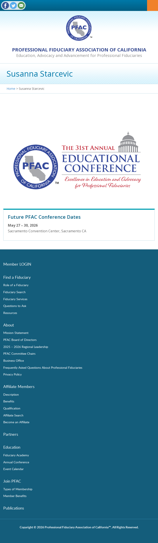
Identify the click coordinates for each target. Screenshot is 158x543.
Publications (13, 508)
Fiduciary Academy (16, 455)
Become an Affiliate (16, 422)
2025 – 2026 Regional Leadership (25, 346)
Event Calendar (13, 469)
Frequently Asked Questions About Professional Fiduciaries (42, 367)
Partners (10, 434)
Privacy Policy (12, 374)
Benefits (8, 401)
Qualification (11, 408)
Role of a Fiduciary (15, 285)
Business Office (13, 360)
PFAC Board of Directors (20, 339)
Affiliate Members (19, 386)
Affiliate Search (13, 415)
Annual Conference (16, 462)
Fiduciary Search (14, 292)
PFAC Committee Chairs (19, 353)
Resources (10, 312)
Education (11, 447)
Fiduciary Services (15, 299)
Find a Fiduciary (17, 277)
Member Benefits (14, 496)
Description (11, 394)
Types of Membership (17, 489)
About (8, 325)
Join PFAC (12, 481)
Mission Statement (15, 332)
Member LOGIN (17, 264)
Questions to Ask (14, 305)
